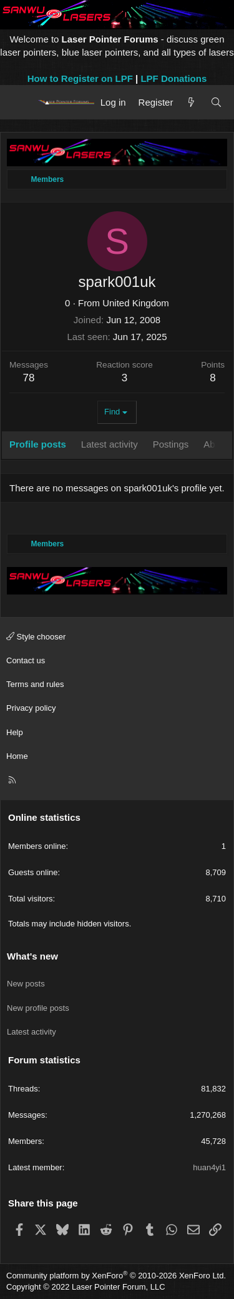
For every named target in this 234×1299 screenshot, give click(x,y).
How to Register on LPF (80, 78)
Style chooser (36, 636)
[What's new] (191, 102)
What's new (32, 956)
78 (29, 378)
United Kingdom (135, 303)
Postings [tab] (171, 444)
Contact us (25, 660)
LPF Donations (173, 78)
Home (17, 756)
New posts (26, 983)
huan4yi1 (209, 1167)
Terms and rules (35, 684)
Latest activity (31, 1031)
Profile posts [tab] (37, 444)
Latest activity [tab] (109, 444)
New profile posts (38, 1008)
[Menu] (20, 102)
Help (14, 732)
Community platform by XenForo (116, 1275)
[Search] (216, 102)
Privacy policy (31, 708)
